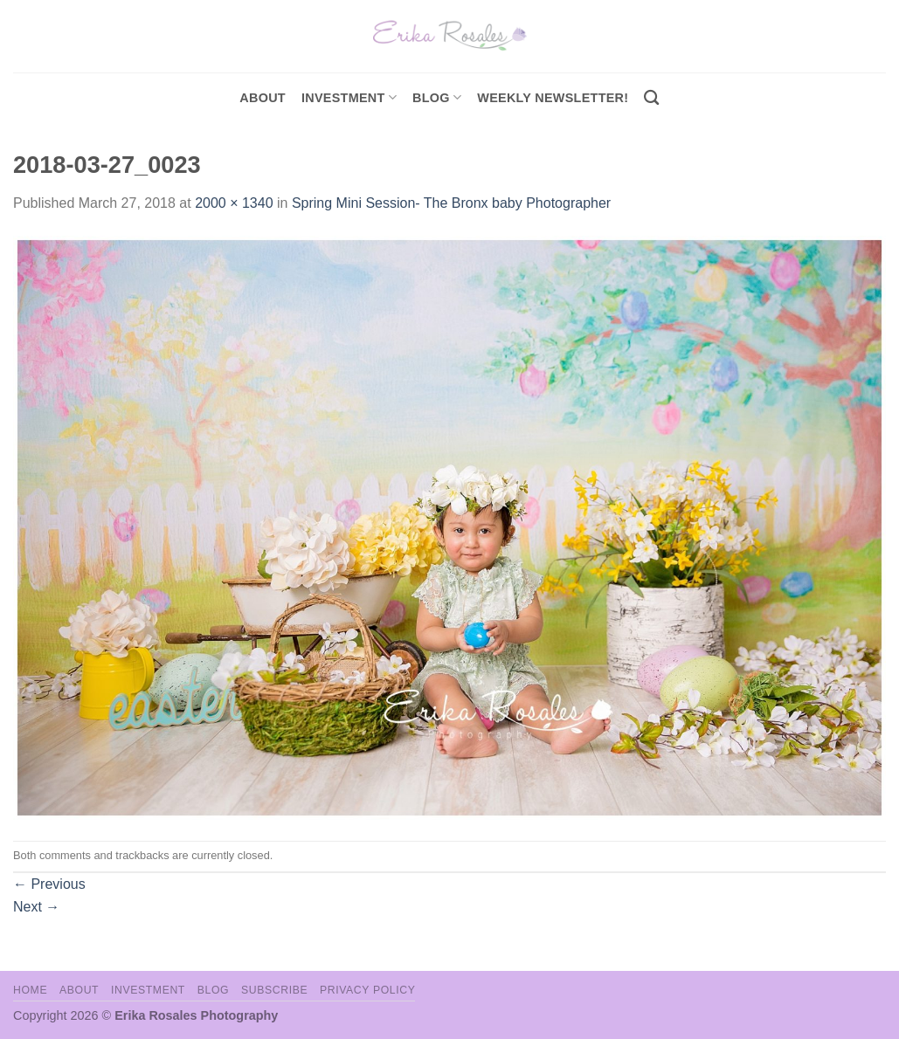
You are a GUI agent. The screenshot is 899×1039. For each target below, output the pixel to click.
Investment (148, 990)
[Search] (651, 98)
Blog (436, 97)
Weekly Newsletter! (552, 98)
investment (349, 97)
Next (36, 906)
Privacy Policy (367, 990)
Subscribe (274, 990)
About (262, 98)
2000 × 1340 (234, 203)
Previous (49, 884)
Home (30, 990)
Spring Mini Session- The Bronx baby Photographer (451, 203)
